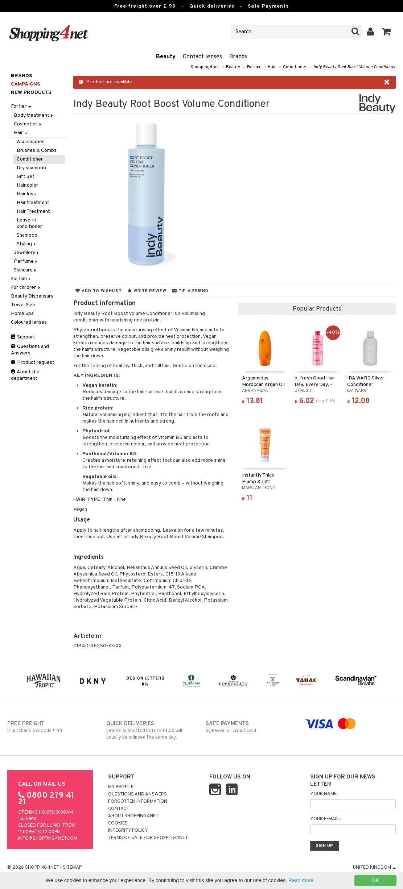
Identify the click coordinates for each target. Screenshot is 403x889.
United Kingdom (374, 868)
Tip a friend (190, 291)
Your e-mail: (325, 819)
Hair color (27, 185)
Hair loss (26, 194)
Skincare (25, 270)
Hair (272, 67)
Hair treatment (33, 203)
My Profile (120, 787)
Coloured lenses (29, 322)
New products (31, 93)
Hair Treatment (33, 211)
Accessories (31, 142)
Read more (300, 880)
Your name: (324, 794)
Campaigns (25, 84)
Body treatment (34, 115)
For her (254, 67)
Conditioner (295, 67)
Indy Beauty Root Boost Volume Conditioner (354, 67)
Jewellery (27, 253)
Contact (118, 809)
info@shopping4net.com (47, 839)
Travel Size (23, 305)
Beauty (166, 57)
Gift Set (25, 177)
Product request (32, 363)
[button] (386, 32)
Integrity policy (128, 831)
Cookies (118, 823)
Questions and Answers (30, 350)
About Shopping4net (133, 816)
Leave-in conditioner (29, 223)
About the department (25, 375)
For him (21, 279)
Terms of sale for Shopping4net (148, 838)
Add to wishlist (98, 291)
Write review (147, 291)
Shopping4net (205, 67)
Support (23, 337)
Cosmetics (28, 124)
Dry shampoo (31, 168)
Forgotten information (137, 802)
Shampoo (27, 235)
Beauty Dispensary (32, 296)
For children (26, 287)
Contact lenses (202, 57)
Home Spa (22, 314)
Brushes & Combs (37, 151)
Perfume (26, 261)
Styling (27, 244)
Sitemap (72, 868)
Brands (238, 57)
